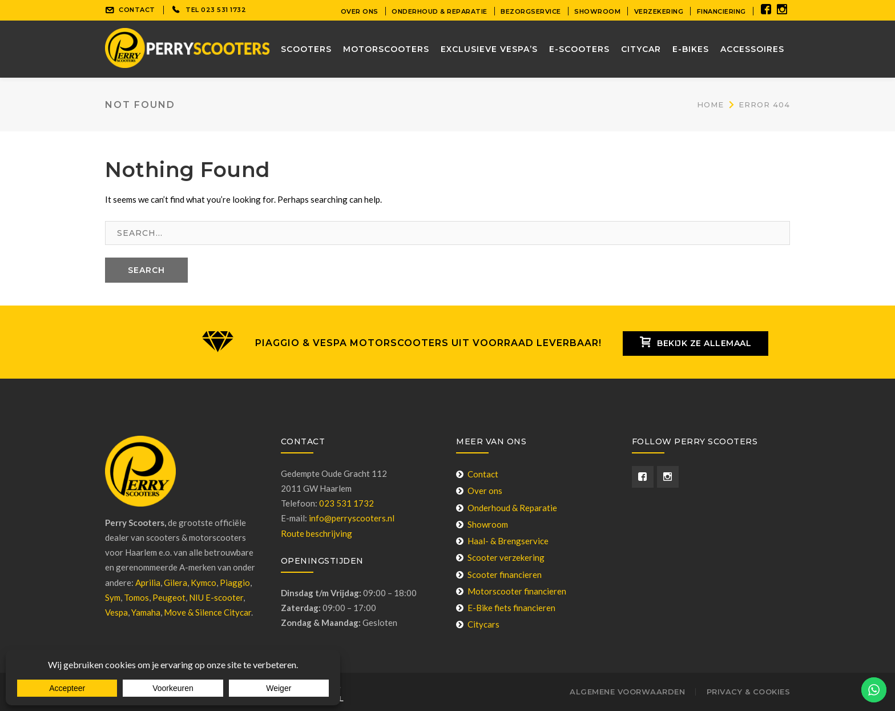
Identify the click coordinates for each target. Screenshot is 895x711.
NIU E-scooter (216, 597)
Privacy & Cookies (749, 691)
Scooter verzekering (500, 557)
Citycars (477, 624)
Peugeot (169, 597)
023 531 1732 (223, 10)
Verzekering (659, 11)
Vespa (116, 612)
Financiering (721, 11)
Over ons (359, 11)
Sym (112, 597)
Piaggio (235, 582)
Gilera (175, 582)
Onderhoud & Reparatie (439, 11)
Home (710, 104)
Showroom (597, 11)
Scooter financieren (499, 574)
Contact (477, 474)
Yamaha (145, 612)
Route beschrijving (316, 533)
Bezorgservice (531, 11)
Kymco (203, 582)
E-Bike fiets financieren (505, 607)
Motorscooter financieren (511, 591)
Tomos (136, 597)
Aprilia (147, 582)
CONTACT (137, 10)
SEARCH (146, 270)
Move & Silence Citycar (207, 612)
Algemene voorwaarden (627, 691)
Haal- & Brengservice (502, 541)
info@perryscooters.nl (351, 518)
